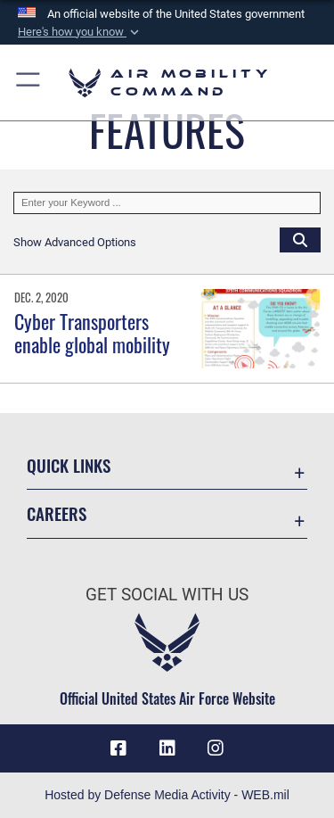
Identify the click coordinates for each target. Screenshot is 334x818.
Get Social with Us (167, 594)
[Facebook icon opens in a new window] (118, 748)
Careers (56, 513)
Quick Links (68, 465)
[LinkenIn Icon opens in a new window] (167, 748)
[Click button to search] (300, 239)
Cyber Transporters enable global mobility (92, 333)
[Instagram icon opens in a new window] (215, 748)
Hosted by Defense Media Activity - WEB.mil (167, 795)
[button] (80, 32)
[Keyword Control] (167, 203)
